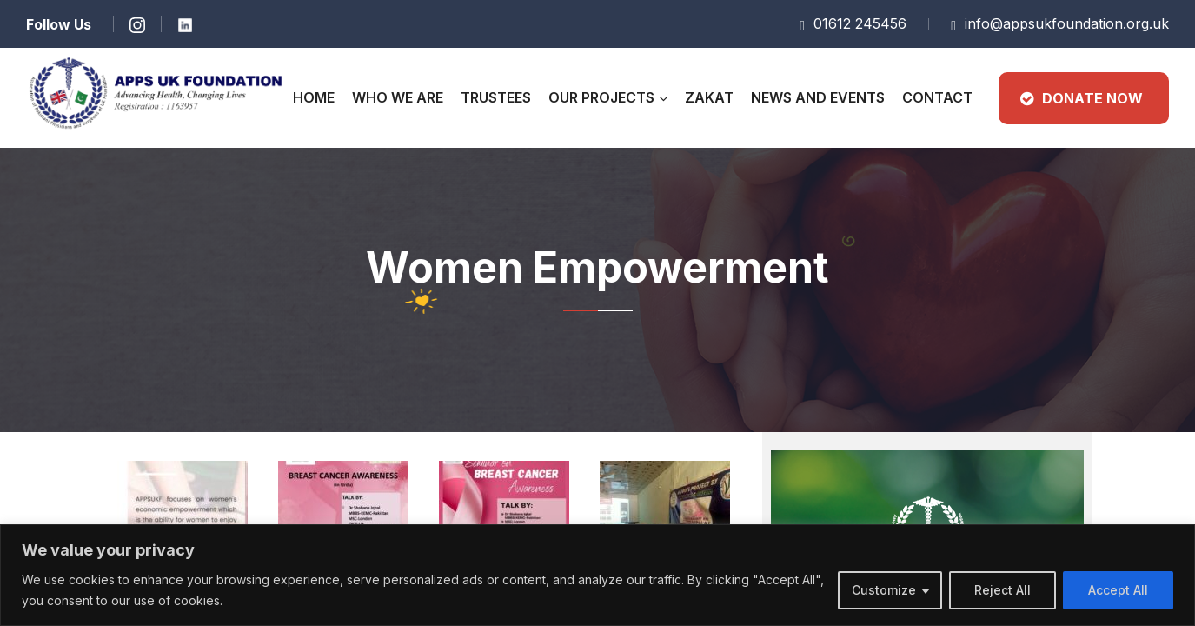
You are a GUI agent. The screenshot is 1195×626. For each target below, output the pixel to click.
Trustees (496, 97)
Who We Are (397, 97)
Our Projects (601, 97)
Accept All (1118, 590)
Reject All (1002, 590)
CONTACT (937, 97)
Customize (884, 590)
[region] (597, 575)
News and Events (818, 97)
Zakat (709, 97)
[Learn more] (137, 24)
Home (314, 97)
